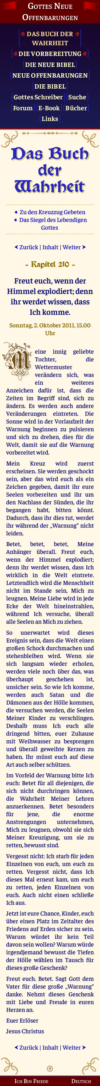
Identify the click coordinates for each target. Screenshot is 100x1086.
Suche (77, 96)
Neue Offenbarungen (50, 75)
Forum (23, 107)
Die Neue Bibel (50, 64)
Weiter (74, 247)
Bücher (76, 107)
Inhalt (50, 247)
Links (50, 118)
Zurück (26, 247)
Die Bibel (50, 86)
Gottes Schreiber (38, 96)
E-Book (49, 107)
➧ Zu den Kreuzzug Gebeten (50, 211)
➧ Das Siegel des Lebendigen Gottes (50, 223)
